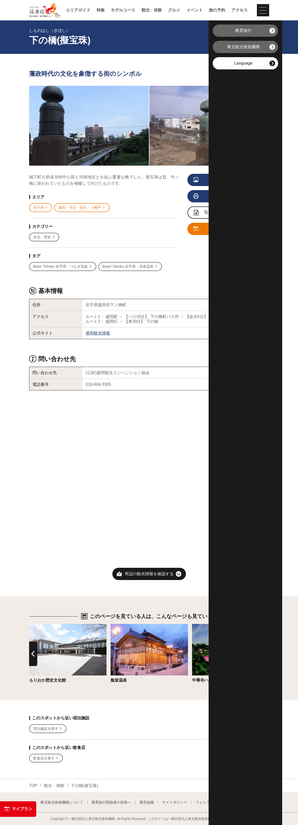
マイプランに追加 (221, 229)
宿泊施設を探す (48, 729)
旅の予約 (217, 10)
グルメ (174, 10)
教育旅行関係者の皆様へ (111, 802)
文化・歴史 (44, 237)
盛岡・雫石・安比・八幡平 (81, 207)
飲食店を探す (46, 758)
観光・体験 (151, 10)
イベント (194, 10)
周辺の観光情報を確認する (149, 574)
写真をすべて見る (221, 180)
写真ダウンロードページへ (223, 213)
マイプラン (18, 809)
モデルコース (123, 10)
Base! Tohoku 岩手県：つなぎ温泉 (62, 266)
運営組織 (146, 802)
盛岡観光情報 (98, 333)
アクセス (239, 10)
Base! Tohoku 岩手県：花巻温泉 (130, 266)
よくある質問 (247, 802)
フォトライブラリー (212, 802)
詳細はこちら (41, 626)
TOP (33, 785)
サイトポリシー (174, 802)
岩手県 (40, 207)
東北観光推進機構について (61, 802)
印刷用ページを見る (222, 196)
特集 (101, 10)
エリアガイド (78, 10)
